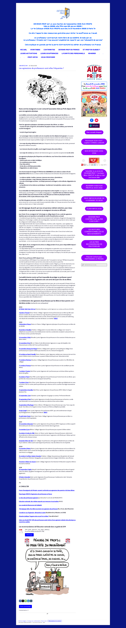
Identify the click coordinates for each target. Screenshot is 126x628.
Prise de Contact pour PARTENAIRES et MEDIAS (94, 258)
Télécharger (29, 535)
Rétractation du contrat (55, 621)
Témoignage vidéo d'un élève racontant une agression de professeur (38, 509)
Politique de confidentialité (33, 621)
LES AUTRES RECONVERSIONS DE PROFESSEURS (94, 244)
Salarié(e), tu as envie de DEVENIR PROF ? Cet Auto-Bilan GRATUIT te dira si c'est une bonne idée (94, 174)
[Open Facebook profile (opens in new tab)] (91, 120)
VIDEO (56, 318)
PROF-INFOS (33, 57)
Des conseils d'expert (94, 132)
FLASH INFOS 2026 (94, 209)
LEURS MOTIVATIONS (28, 53)
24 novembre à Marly (25, 337)
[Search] (94, 264)
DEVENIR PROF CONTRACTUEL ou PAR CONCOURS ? (94, 219)
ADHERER (92, 53)
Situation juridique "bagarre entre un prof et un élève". (34, 516)
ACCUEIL (23, 50)
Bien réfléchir (23, 65)
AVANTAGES (35, 50)
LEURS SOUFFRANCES (49, 53)
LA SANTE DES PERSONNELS (73, 53)
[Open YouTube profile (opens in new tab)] (96, 120)
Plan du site (44, 621)
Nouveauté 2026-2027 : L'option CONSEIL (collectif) (94, 142)
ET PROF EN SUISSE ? (91, 50)
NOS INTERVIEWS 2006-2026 (94, 152)
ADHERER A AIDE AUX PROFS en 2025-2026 (94, 187)
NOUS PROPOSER (48, 57)
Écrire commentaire (25, 606)
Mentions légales (22, 621)
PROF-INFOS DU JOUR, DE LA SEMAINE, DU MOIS (94, 199)
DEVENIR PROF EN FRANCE (68, 50)
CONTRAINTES (49, 50)
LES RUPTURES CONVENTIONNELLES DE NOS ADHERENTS (94, 231)
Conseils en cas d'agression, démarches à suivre (32, 512)
